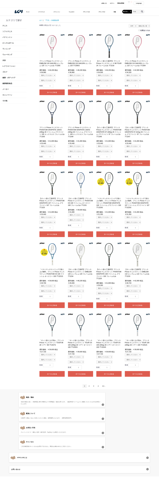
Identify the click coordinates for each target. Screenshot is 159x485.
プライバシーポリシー (71, 455)
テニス (27, 11)
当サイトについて (56, 455)
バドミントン (56, 11)
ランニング (6, 49)
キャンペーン (7, 95)
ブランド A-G (86, 11)
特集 (115, 11)
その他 (4, 101)
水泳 (4, 60)
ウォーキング (7, 54)
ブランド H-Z (101, 11)
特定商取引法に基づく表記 (89, 455)
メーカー (5, 89)
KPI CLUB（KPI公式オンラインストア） (79, 464)
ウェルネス (71, 11)
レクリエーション (8, 66)
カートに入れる (52, 92)
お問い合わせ (104, 455)
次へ (103, 386)
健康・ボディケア (8, 78)
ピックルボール (8, 43)
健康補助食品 (7, 83)
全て (41, 20)
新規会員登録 (120, 3)
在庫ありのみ (145, 30)
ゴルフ (4, 72)
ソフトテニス (41, 11)
